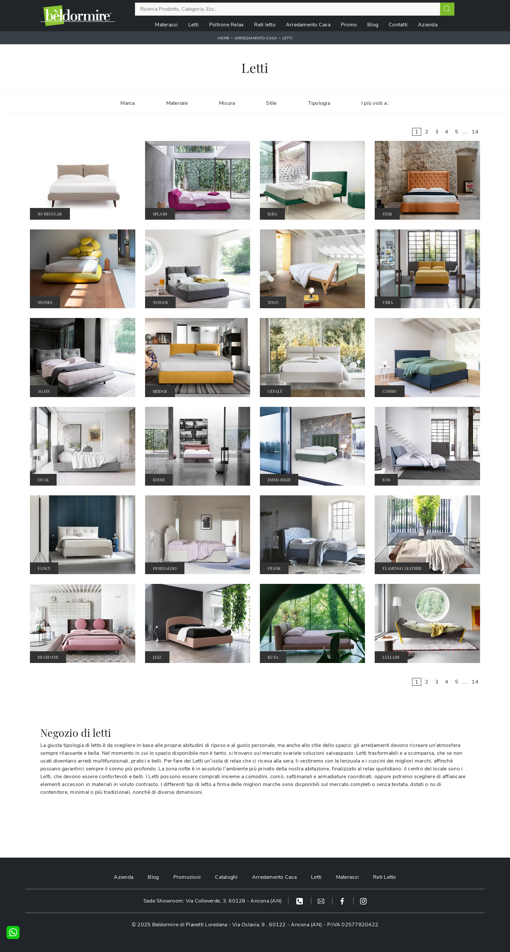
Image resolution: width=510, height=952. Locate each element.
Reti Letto (384, 877)
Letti (193, 24)
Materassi (166, 24)
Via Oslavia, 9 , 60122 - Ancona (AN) (277, 924)
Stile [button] (271, 103)
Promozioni (187, 877)
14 (475, 131)
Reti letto (264, 24)
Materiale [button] (177, 103)
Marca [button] (127, 103)
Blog (372, 24)
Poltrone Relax (226, 24)
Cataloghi (226, 877)
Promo (349, 24)
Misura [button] (227, 103)
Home (223, 38)
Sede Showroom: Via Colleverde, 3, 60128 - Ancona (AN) (212, 900)
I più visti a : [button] (375, 103)
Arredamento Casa (308, 24)
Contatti (398, 24)
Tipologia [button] (319, 103)
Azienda (427, 24)
